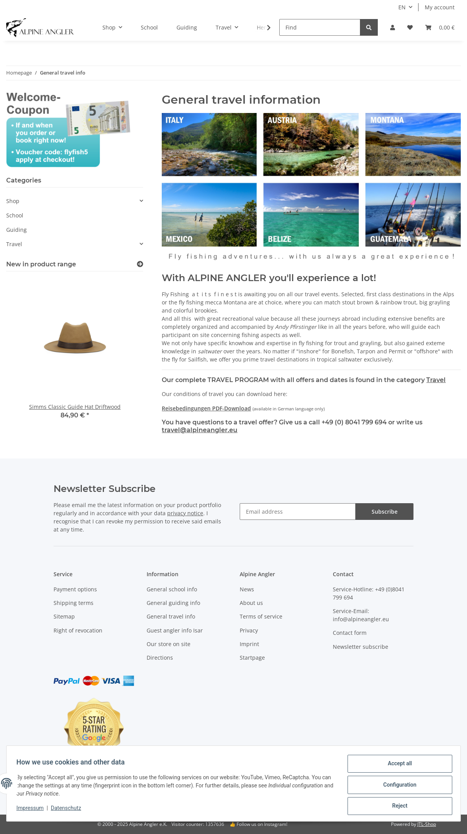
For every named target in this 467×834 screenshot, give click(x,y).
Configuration (397, 786)
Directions (160, 657)
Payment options (75, 589)
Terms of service (261, 616)
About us (251, 602)
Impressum (32, 810)
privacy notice (185, 513)
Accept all (397, 766)
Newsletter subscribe (360, 646)
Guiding (16, 229)
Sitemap (64, 616)
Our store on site (168, 644)
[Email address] (298, 511)
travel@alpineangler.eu (199, 430)
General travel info (171, 616)
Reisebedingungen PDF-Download (206, 408)
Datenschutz (69, 810)
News (247, 589)
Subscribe (385, 511)
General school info (172, 589)
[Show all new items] (140, 264)
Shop (12, 201)
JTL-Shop (426, 824)
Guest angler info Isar (175, 630)
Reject (397, 806)
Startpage (252, 657)
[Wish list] (410, 27)
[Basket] (440, 27)
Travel (436, 380)
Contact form (350, 632)
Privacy (249, 630)
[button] (392, 27)
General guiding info (173, 602)
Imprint (249, 644)
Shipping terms (73, 602)
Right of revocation (78, 630)
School (14, 215)
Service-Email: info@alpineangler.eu (361, 615)
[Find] (319, 27)
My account (440, 7)
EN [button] (402, 7)
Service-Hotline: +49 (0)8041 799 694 (369, 593)
